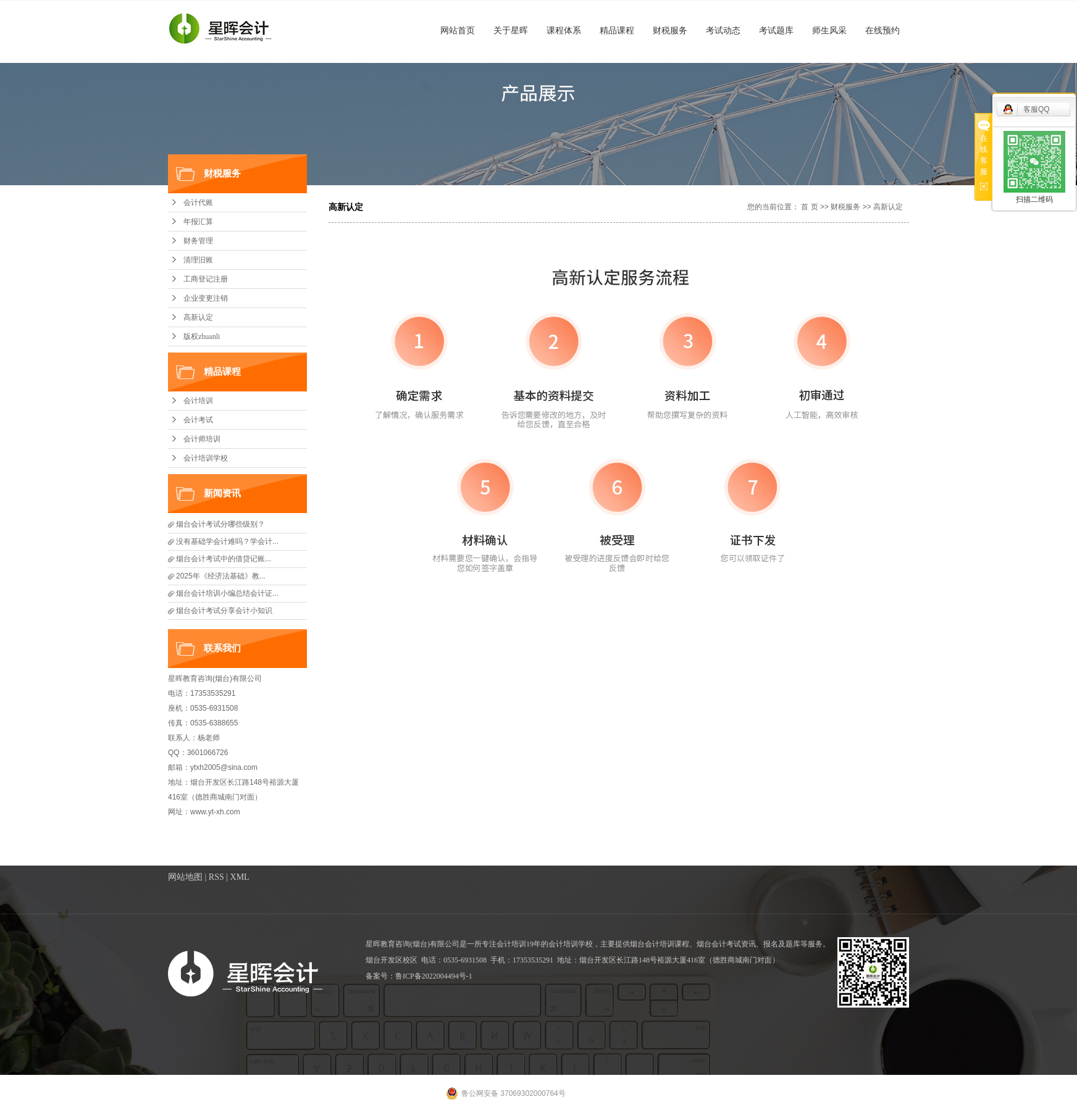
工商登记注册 (205, 279)
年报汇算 (198, 221)
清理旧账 (198, 260)
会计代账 (198, 202)
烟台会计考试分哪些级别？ (220, 524)
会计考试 (198, 420)
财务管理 (198, 240)
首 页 (809, 207)
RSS (216, 877)
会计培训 (198, 400)
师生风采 (829, 30)
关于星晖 (510, 30)
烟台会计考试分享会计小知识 (224, 610)
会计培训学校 (205, 458)
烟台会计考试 (719, 944)
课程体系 (564, 30)
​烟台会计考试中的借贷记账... (223, 558)
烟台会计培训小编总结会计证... (227, 593)
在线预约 (882, 30)
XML (239, 877)
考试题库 (776, 30)
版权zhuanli (201, 336)
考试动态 (723, 30)
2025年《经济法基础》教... (221, 576)
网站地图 (185, 877)
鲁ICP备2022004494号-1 (433, 976)
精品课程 (617, 30)
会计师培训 (201, 439)
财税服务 (670, 30)
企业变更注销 (205, 298)
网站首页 (457, 30)
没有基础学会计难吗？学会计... (227, 541)
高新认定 (198, 317)
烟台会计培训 (652, 944)
